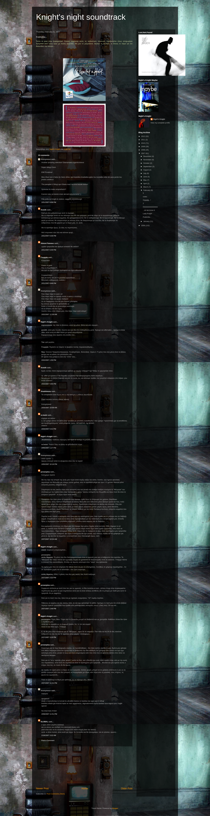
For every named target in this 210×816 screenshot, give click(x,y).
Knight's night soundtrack (81, 16)
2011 (143, 140)
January (146, 221)
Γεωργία (44, 257)
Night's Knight (46, 322)
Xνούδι (43, 210)
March (146, 187)
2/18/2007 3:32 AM (48, 735)
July (145, 173)
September (147, 166)
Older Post (126, 788)
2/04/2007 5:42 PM (48, 429)
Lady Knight (147, 214)
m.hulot (44, 415)
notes (145, 197)
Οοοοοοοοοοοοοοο (150, 207)
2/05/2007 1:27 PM (48, 448)
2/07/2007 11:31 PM (49, 683)
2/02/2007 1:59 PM (48, 360)
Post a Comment (47, 740)
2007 (143, 153)
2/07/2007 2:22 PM (48, 578)
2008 (143, 150)
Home (85, 788)
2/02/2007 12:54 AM (49, 314)
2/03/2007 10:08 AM (49, 408)
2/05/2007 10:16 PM (49, 464)
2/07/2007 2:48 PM (48, 609)
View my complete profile (160, 123)
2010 (143, 143)
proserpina (45, 472)
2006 (143, 225)
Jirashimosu (46, 391)
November (147, 160)
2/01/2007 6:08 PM (48, 202)
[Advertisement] (84, 766)
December (147, 156)
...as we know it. (149, 210)
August (146, 170)
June (145, 177)
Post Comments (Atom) (56, 794)
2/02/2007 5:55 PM (48, 384)
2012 (143, 136)
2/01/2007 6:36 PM (48, 236)
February (147, 190)
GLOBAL (44, 722)
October (146, 163)
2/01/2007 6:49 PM (48, 250)
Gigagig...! (147, 200)
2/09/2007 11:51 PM (49, 714)
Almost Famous (47, 243)
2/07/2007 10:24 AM (49, 539)
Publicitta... (147, 217)
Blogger (115, 808)
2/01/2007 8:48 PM (48, 283)
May (145, 180)
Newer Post (42, 788)
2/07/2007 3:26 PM (48, 637)
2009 (143, 146)
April (145, 184)
